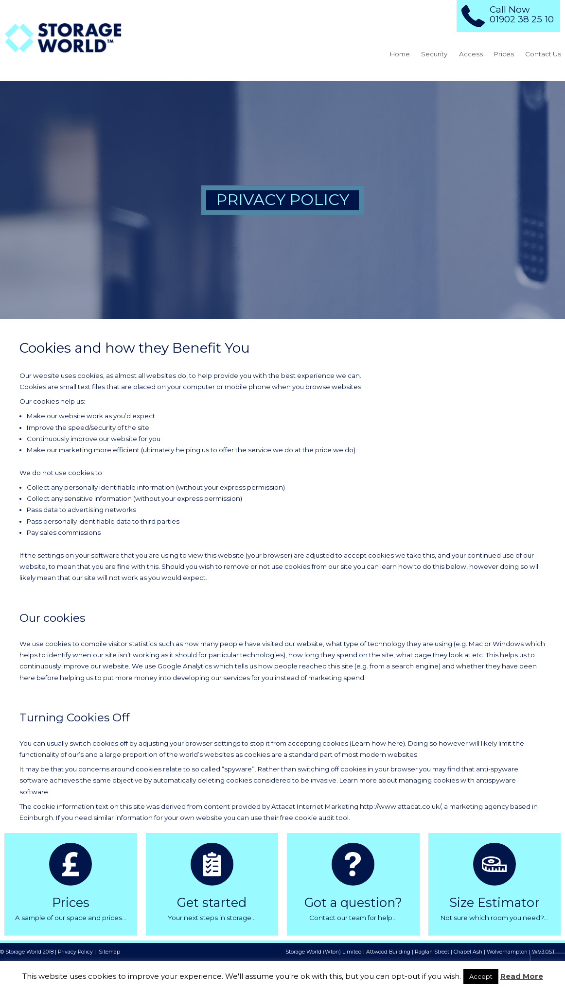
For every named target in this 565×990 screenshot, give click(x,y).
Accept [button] (481, 976)
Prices (504, 54)
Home (400, 54)
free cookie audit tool (314, 817)
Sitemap (109, 952)
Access (471, 54)
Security (434, 54)
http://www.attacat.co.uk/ (400, 806)
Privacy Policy (75, 952)
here (395, 743)
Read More (521, 976)
